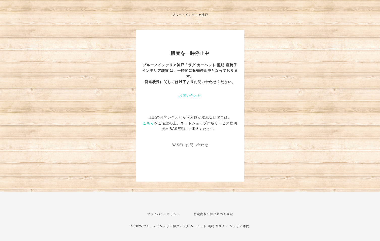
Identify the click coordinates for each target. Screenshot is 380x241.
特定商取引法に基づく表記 (213, 214)
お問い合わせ (190, 95)
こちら (148, 123)
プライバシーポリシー (163, 214)
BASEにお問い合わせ (189, 145)
